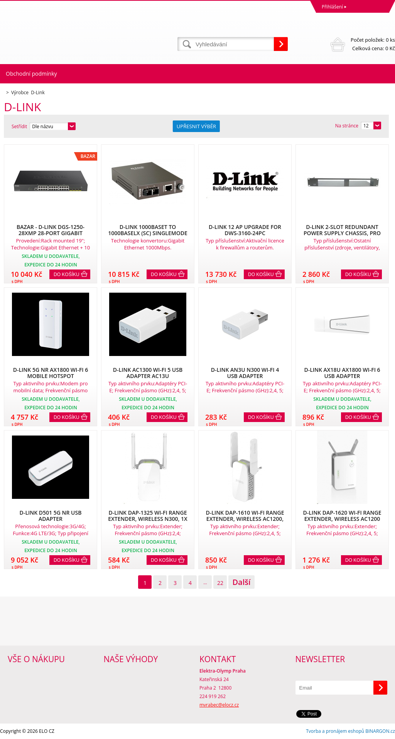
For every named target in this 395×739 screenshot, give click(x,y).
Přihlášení (332, 6)
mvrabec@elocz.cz (219, 705)
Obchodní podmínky (31, 73)
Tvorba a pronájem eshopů (335, 731)
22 (220, 582)
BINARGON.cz (380, 731)
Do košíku (66, 274)
